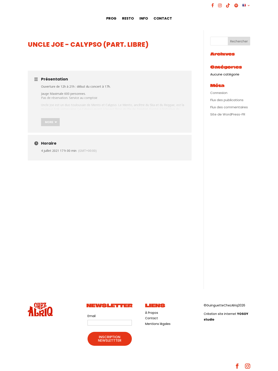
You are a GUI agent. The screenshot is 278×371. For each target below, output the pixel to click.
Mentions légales (157, 324)
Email (92, 316)
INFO (143, 19)
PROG (111, 19)
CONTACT (163, 19)
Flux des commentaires (229, 107)
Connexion (218, 92)
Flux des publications (226, 100)
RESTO (128, 19)
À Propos (151, 313)
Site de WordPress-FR (227, 114)
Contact (151, 318)
